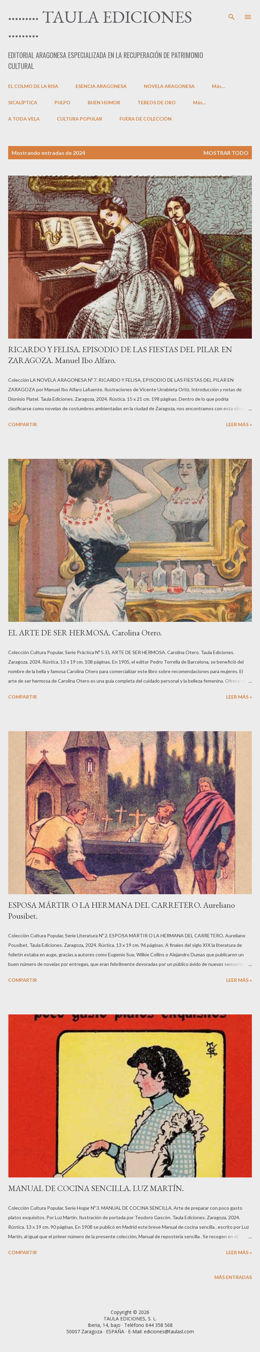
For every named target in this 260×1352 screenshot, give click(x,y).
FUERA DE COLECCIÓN (146, 119)
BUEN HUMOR (104, 102)
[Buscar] (232, 12)
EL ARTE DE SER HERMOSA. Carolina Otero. (85, 632)
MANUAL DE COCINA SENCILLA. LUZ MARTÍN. (96, 1188)
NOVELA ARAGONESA (169, 86)
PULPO (62, 102)
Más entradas (233, 1277)
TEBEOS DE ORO (156, 102)
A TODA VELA (24, 119)
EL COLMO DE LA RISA (33, 86)
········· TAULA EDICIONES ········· (100, 25)
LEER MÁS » (239, 424)
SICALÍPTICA (22, 102)
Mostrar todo (225, 152)
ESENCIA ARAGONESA (101, 86)
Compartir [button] (22, 424)
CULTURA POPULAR (79, 119)
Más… (218, 86)
